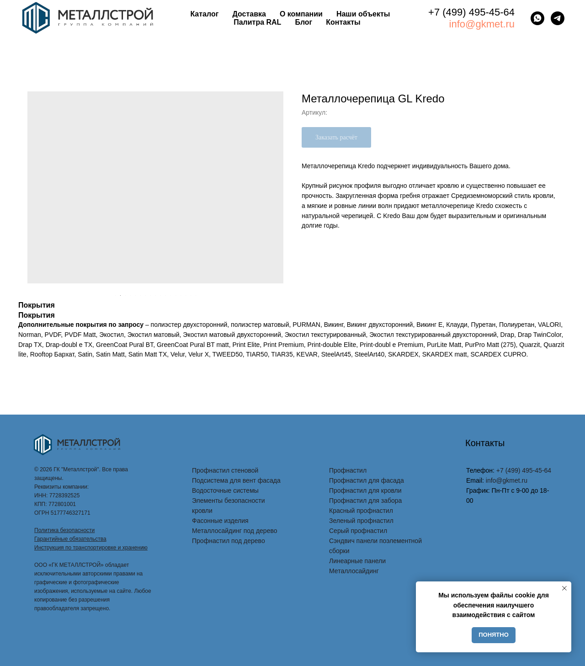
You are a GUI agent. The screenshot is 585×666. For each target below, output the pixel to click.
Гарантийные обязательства (70, 539)
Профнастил (348, 470)
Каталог (204, 14)
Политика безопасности (64, 530)
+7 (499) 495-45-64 (471, 12)
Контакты (343, 22)
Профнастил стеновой (225, 470)
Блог (303, 22)
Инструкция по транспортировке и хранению (91, 547)
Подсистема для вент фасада (236, 480)
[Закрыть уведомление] (564, 588)
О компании (301, 14)
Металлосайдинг (354, 571)
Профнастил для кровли (365, 490)
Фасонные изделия (220, 520)
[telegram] (557, 18)
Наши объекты (363, 14)
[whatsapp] (537, 18)
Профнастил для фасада (366, 480)
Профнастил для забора (365, 500)
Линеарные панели (357, 561)
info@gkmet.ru (482, 24)
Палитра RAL (257, 22)
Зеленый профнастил (361, 520)
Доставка (249, 14)
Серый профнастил (358, 530)
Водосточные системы (225, 490)
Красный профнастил (361, 510)
